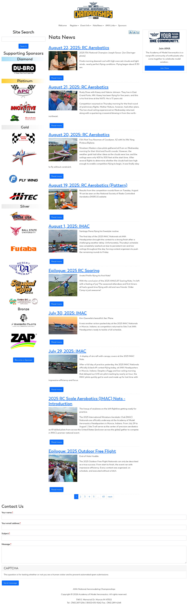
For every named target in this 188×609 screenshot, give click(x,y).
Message (6, 544)
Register (74, 25)
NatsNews (98, 25)
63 (103, 496)
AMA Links (110, 25)
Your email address (11, 523)
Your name (7, 512)
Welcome (62, 25)
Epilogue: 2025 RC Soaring (74, 270)
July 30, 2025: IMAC (68, 313)
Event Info (85, 25)
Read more (57, 78)
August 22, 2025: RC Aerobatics (79, 47)
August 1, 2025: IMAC (69, 226)
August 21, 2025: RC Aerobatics (78, 86)
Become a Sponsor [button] (23, 360)
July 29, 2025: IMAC (67, 351)
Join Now (164, 68)
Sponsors (122, 25)
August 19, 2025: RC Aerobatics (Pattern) (88, 185)
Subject (6, 533)
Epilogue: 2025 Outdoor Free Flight (82, 451)
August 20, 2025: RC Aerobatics (79, 134)
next (110, 496)
